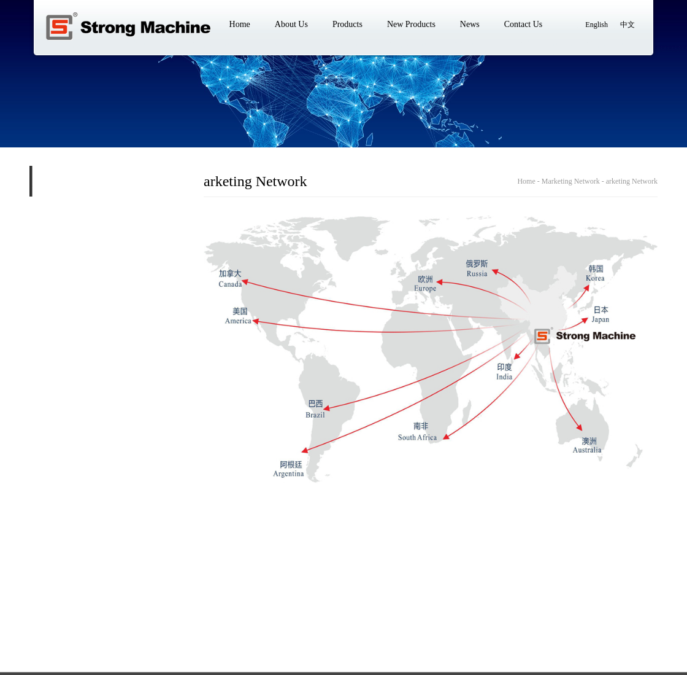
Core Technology (50, 243)
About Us (81, 617)
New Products (183, 617)
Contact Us (277, 617)
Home (39, 617)
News (232, 617)
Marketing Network (74, 212)
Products (128, 617)
